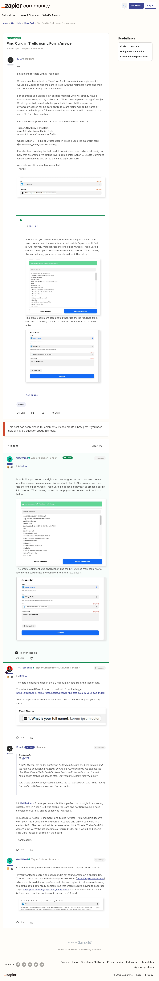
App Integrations (144, 967)
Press (110, 962)
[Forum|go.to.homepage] (26, 6)
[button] (136, 6)
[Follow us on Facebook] (18, 964)
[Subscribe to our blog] (30, 964)
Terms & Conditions (67, 949)
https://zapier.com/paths (90, 878)
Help (75, 962)
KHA (19, 58)
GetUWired (22, 457)
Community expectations (134, 56)
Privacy (149, 975)
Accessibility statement (90, 949)
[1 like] (26, 652)
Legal (139, 975)
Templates (148, 962)
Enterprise (132, 962)
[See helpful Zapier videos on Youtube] (42, 964)
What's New (51, 15)
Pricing (65, 962)
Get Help (8, 15)
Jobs (120, 962)
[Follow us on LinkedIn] (24, 964)
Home (4, 23)
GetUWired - (27, 803)
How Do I (29, 23)
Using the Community (132, 51)
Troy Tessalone (24, 667)
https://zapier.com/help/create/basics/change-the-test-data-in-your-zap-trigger (60, 692)
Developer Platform (92, 962)
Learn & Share (29, 15)
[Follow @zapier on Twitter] (36, 964)
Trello (21, 404)
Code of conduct (129, 46)
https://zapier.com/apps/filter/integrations (46, 889)
